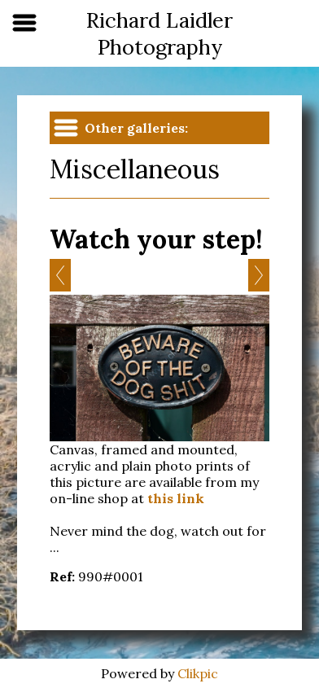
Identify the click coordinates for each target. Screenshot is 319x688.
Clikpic (197, 673)
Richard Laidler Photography (159, 33)
